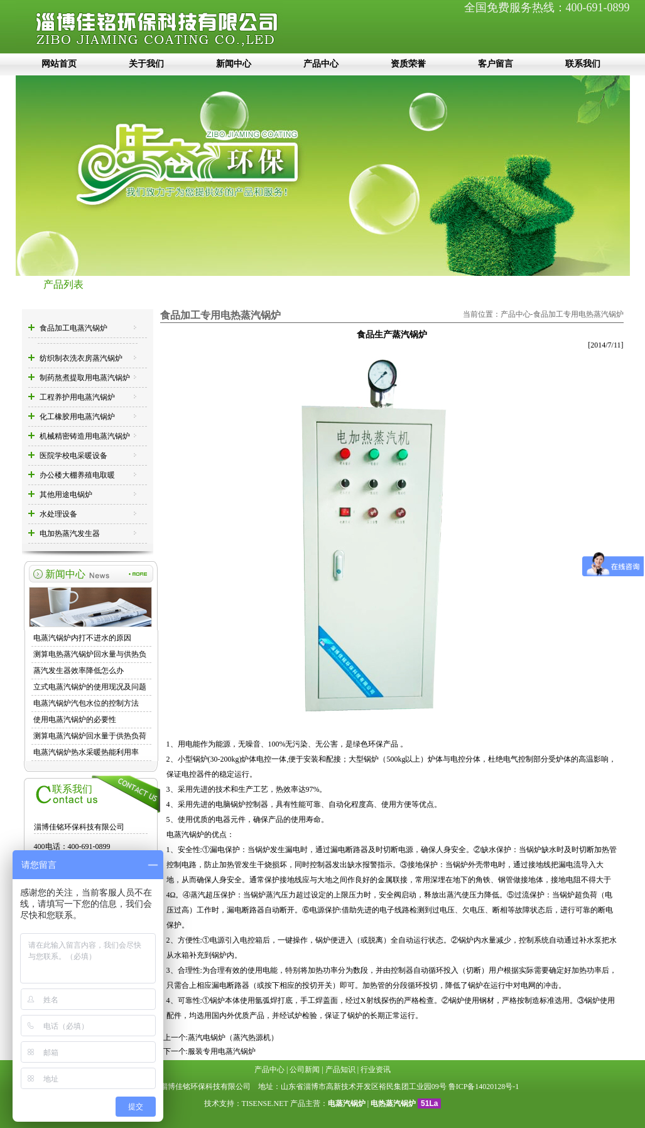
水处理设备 (58, 514)
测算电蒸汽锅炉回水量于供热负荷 (89, 735)
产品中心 (321, 63)
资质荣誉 (408, 63)
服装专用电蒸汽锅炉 (222, 1051)
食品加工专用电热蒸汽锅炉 (578, 314)
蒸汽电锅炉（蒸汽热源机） (233, 1037)
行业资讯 (375, 1069)
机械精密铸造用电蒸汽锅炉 (85, 436)
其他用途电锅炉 (66, 494)
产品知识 (340, 1069)
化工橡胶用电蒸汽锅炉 (77, 416)
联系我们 (582, 63)
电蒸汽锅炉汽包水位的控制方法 (86, 703)
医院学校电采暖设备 (73, 455)
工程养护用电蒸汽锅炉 (77, 397)
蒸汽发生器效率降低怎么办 (78, 670)
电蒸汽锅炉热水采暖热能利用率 (86, 752)
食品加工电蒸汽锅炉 (73, 328)
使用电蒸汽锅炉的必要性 (74, 719)
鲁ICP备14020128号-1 (483, 1086)
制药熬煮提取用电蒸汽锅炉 (85, 377)
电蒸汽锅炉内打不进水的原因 (82, 637)
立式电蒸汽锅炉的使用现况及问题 (89, 686)
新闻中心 (233, 63)
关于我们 (146, 63)
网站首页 (59, 63)
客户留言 (495, 63)
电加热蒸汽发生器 (70, 533)
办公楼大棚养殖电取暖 (77, 475)
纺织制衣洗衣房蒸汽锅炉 (81, 358)
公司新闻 (305, 1069)
